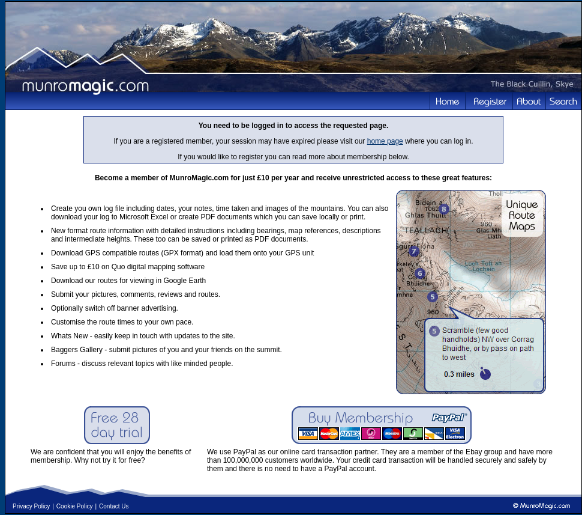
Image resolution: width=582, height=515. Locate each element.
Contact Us (113, 506)
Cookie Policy (74, 506)
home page (385, 141)
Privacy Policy (31, 506)
